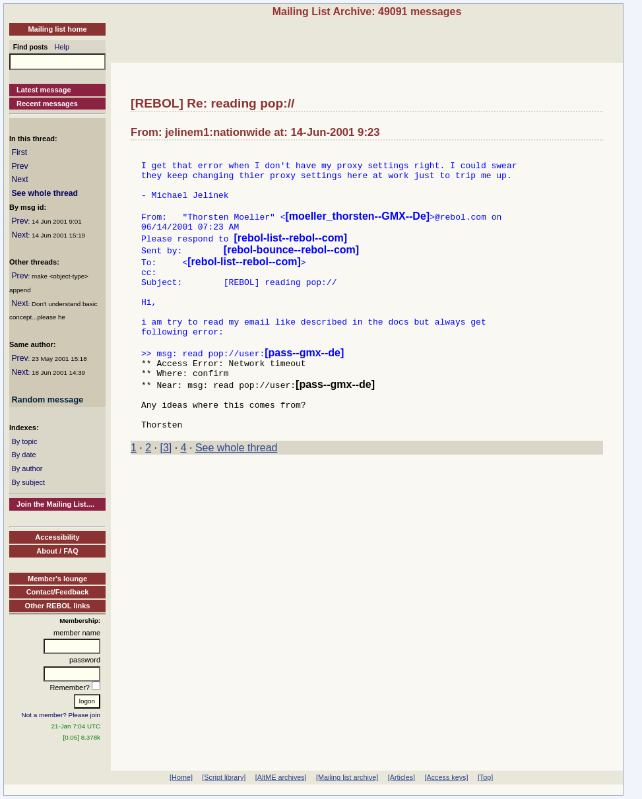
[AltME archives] (281, 777)
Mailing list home (57, 29)
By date (23, 455)
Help (62, 47)
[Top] (485, 777)
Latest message (43, 90)
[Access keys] (446, 777)
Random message (47, 399)
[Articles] (401, 777)
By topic (24, 441)
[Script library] (223, 777)
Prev (19, 166)
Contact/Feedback (57, 592)
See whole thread (44, 193)
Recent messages (47, 104)
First (19, 152)
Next (19, 179)
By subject (28, 482)
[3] (166, 489)
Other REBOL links (57, 606)
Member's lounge (57, 579)
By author (26, 468)
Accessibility (57, 537)
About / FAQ (57, 551)
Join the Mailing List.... (55, 504)
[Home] (181, 777)
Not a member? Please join (61, 715)
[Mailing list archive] (347, 777)
